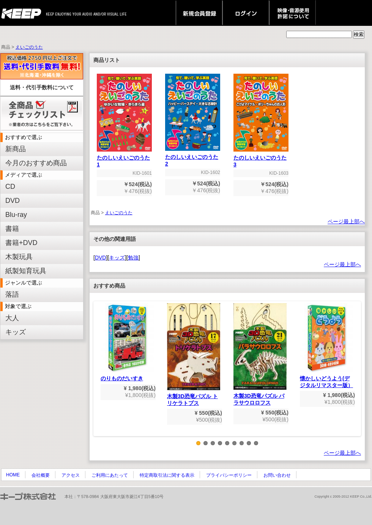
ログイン (245, 13)
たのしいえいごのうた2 (192, 158)
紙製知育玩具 (25, 271)
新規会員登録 (199, 13)
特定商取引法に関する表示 (167, 475)
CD (10, 186)
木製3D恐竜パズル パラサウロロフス (260, 354)
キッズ (15, 332)
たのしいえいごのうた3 (260, 159)
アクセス (70, 475)
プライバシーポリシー (229, 475)
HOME (13, 475)
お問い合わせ (277, 475)
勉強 (133, 258)
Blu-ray (16, 214)
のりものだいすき (127, 342)
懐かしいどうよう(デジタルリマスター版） (326, 345)
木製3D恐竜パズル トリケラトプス (193, 354)
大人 (12, 318)
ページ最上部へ (346, 221)
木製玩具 (19, 257)
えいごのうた (29, 47)
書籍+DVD (21, 243)
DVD (12, 200)
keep (23, 13)
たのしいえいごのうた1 (124, 159)
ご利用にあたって (109, 475)
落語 (12, 294)
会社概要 (41, 475)
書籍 (12, 228)
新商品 (15, 149)
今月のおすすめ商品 (36, 163)
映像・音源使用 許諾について (292, 13)
